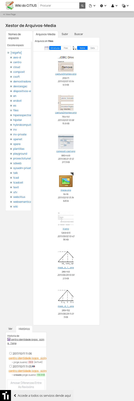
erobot (17, 101)
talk (15, 173)
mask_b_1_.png (66, 267)
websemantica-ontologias (29, 202)
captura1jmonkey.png (65, 73)
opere (16, 144)
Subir (65, 34)
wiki (15, 206)
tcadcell (18, 182)
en (14, 96)
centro (17, 62)
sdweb (17, 163)
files (15, 110)
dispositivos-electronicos (29, 91)
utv (15, 192)
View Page (11, 14)
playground (20, 153)
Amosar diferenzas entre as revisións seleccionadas (25, 387)
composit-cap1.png (65, 151)
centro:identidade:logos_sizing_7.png (32, 358)
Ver (10, 329)
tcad (16, 178)
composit (19, 72)
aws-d (17, 57)
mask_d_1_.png (66, 306)
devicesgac (20, 86)
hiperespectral (22, 115)
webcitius (19, 197)
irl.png (66, 228)
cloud (16, 67)
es (14, 105)
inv (15, 129)
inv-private (19, 134)
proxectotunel (22, 158)
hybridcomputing (23, 125)
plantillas (18, 149)
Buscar (78, 34)
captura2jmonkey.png (66, 112)
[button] (92, 5)
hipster (17, 120)
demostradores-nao (25, 81)
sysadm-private (22, 168)
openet (17, 139)
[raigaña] (16, 52)
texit (16, 187)
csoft (16, 77)
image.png (66, 190)
